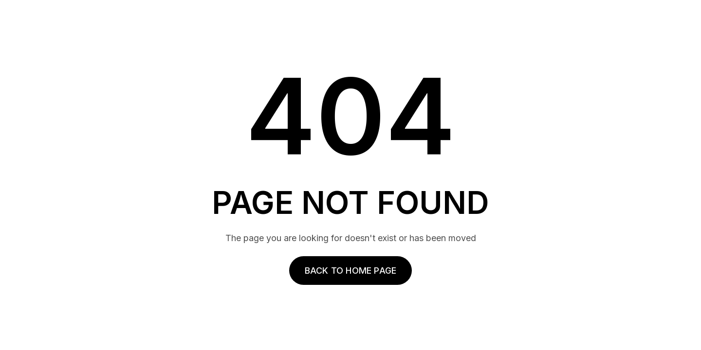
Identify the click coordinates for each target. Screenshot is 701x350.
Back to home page (350, 270)
